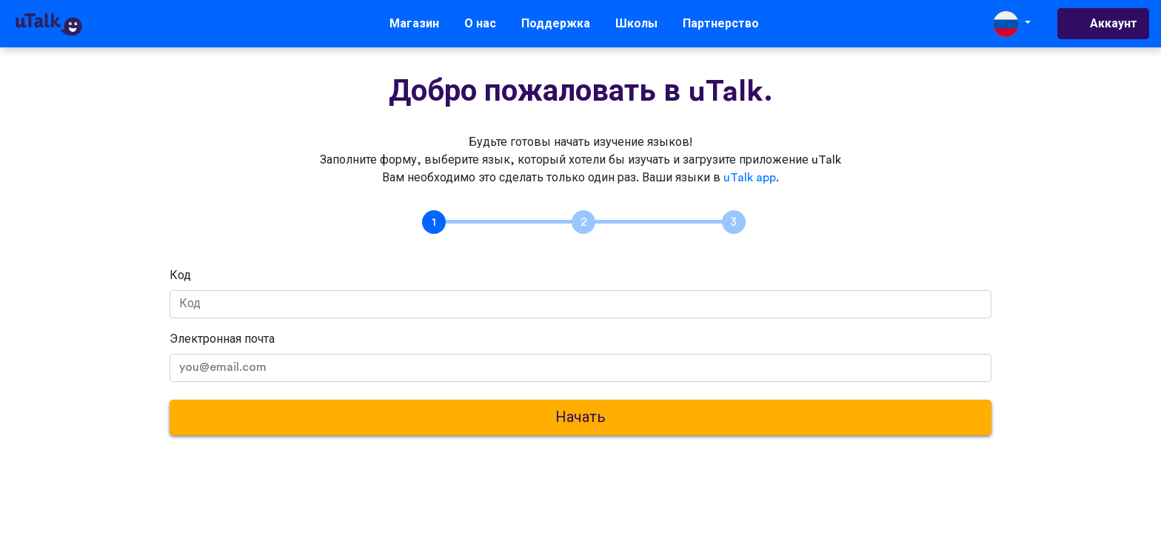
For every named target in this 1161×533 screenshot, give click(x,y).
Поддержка (555, 24)
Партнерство (721, 24)
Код (180, 275)
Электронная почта (222, 339)
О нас (480, 24)
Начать (580, 417)
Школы (636, 24)
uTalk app (749, 178)
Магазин (414, 24)
